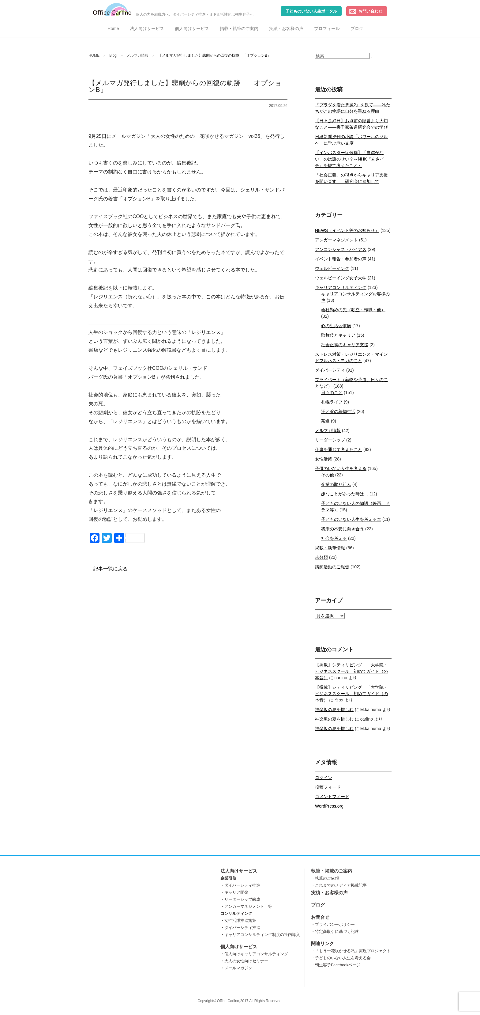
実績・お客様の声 (286, 28)
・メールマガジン (236, 968)
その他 (327, 474)
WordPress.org (329, 806)
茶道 (325, 420)
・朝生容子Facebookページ (335, 965)
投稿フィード (328, 787)
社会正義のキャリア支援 (344, 344)
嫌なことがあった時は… (344, 493)
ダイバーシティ (330, 370)
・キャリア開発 (234, 892)
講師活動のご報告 (332, 566)
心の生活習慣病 (336, 325)
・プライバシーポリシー (333, 924)
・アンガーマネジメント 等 (246, 906)
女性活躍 (323, 458)
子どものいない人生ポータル (311, 11)
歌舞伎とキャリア (338, 335)
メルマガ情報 (328, 430)
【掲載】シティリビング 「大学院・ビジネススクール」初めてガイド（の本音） (351, 671)
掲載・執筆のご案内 (239, 28)
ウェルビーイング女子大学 (340, 277)
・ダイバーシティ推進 (240, 885)
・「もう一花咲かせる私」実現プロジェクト (351, 951)
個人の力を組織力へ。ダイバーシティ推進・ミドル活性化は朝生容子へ (173, 9)
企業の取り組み (336, 484)
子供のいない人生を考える (340, 468)
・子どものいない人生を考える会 (341, 958)
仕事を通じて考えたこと (338, 449)
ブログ (357, 28)
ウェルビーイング (332, 268)
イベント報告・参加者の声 (340, 258)
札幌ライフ (332, 402)
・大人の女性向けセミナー (244, 961)
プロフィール (327, 28)
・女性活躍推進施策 (238, 920)
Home (113, 28)
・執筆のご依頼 (325, 878)
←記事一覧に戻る (108, 568)
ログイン (323, 777)
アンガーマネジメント (336, 239)
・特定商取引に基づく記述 (335, 932)
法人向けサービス (147, 28)
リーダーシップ (330, 439)
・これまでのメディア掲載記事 (339, 885)
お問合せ (320, 917)
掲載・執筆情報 (330, 547)
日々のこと (332, 392)
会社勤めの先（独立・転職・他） (353, 309)
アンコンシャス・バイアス (340, 249)
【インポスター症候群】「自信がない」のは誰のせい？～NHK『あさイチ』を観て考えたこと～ (349, 159)
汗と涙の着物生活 (338, 411)
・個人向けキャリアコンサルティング (254, 954)
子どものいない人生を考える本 (351, 519)
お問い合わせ (370, 11)
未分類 (321, 557)
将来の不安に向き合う (342, 528)
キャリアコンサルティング (340, 287)
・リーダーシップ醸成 (240, 899)
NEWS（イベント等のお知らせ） (347, 230)
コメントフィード (332, 796)
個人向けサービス (192, 28)
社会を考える (334, 538)
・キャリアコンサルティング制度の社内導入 (260, 935)
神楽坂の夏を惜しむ (334, 709)
